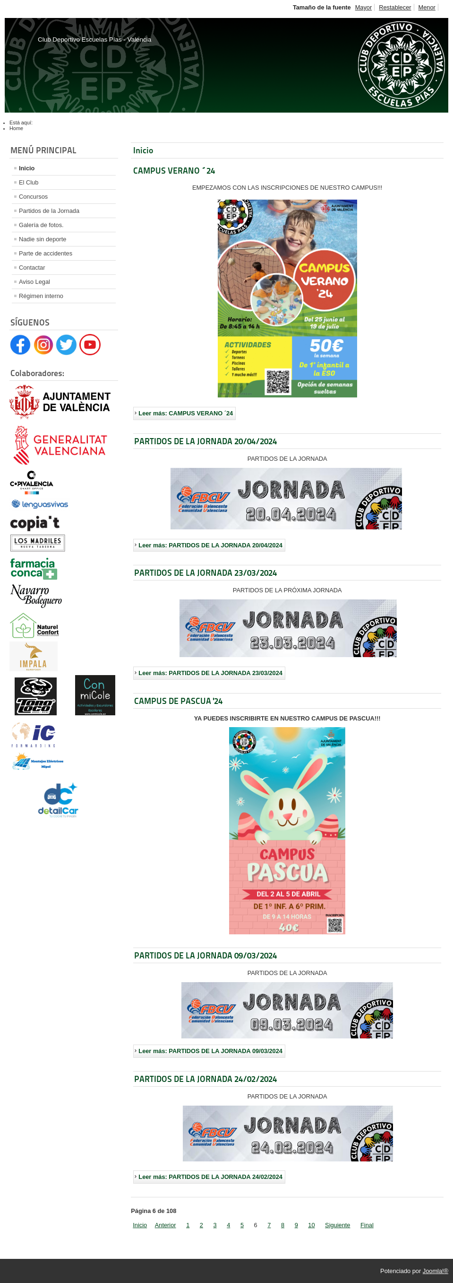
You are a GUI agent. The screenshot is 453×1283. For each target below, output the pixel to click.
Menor (427, 7)
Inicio (26, 168)
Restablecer (395, 7)
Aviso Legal (34, 281)
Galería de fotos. (41, 224)
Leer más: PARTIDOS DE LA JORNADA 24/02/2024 (210, 1176)
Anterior (165, 1225)
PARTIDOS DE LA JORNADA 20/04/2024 (205, 441)
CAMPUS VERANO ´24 (174, 171)
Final (367, 1225)
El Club (28, 182)
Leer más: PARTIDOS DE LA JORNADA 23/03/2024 (210, 673)
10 (311, 1225)
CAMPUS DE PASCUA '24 (178, 701)
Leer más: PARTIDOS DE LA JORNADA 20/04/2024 (210, 545)
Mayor (363, 7)
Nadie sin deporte (42, 239)
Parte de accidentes (45, 253)
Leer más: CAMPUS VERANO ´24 (185, 413)
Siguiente (337, 1225)
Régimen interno (41, 295)
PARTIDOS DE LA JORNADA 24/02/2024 (205, 1079)
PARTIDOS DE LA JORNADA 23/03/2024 (205, 573)
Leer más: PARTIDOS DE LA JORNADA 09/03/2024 (210, 1051)
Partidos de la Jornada (49, 210)
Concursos (33, 196)
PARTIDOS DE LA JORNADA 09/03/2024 (205, 955)
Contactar (32, 267)
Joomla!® (435, 1270)
